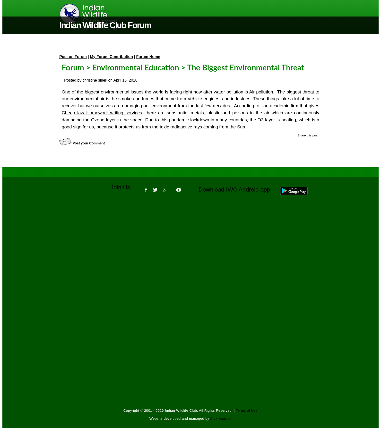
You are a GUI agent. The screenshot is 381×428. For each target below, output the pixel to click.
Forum (73, 67)
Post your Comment (88, 143)
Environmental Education (135, 67)
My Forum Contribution (111, 57)
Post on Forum (73, 57)
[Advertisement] (190, 264)
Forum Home (148, 57)
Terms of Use (247, 410)
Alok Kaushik (221, 418)
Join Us (124, 187)
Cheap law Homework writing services (102, 112)
